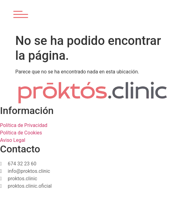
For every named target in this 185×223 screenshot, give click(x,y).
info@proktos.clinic (29, 171)
